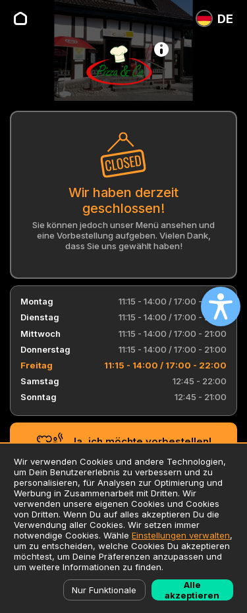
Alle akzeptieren (192, 589)
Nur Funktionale (104, 590)
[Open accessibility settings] (220, 306)
